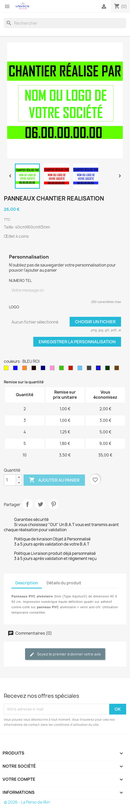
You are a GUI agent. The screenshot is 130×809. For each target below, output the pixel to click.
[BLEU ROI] (99, 369)
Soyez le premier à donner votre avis (65, 654)
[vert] (62, 369)
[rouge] (71, 369)
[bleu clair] (81, 369)
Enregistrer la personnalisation (77, 342)
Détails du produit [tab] (64, 583)
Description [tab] (26, 583)
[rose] (53, 369)
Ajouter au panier (54, 480)
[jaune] (7, 369)
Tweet (40, 504)
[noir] (34, 369)
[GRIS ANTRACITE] (90, 369)
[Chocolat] (117, 369)
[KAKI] (108, 369)
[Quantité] (10, 480)
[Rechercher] (65, 23)
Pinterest (53, 504)
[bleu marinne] (44, 369)
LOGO (14, 306)
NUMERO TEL (20, 280)
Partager (27, 504)
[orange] (25, 369)
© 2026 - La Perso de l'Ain (27, 802)
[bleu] (16, 369)
